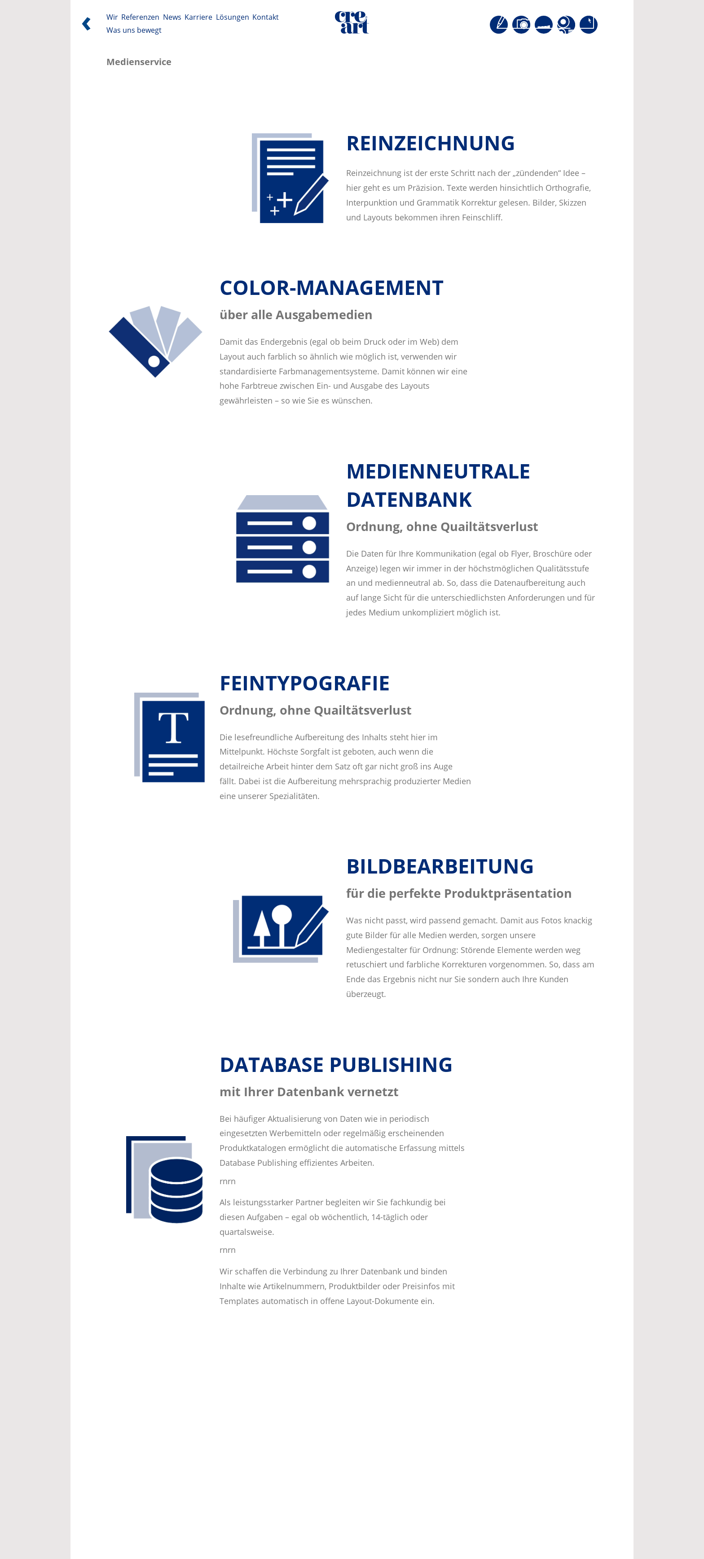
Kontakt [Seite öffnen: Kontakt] (265, 17)
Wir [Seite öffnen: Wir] (112, 17)
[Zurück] (86, 26)
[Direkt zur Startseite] (352, 24)
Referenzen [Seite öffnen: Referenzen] (140, 17)
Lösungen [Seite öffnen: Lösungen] (232, 17)
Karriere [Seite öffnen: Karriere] (198, 17)
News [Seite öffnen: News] (172, 17)
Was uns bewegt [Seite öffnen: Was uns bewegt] (134, 30)
